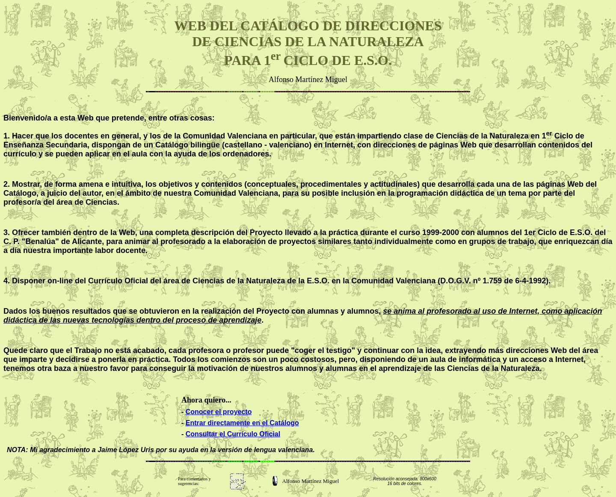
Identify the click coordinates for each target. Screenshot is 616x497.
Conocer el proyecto (219, 411)
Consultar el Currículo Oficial (233, 434)
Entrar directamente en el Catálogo (242, 422)
